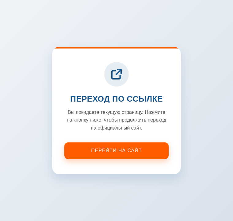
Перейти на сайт (116, 150)
